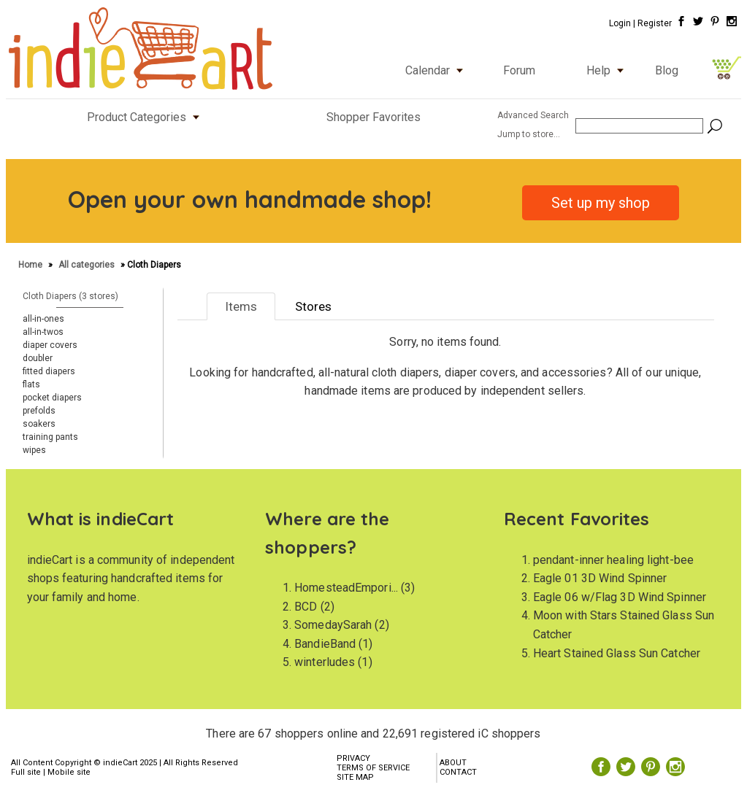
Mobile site (69, 772)
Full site (26, 772)
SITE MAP (355, 777)
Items (241, 306)
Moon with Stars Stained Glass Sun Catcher (623, 624)
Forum (519, 70)
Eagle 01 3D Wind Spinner (600, 578)
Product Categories (146, 117)
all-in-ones (43, 319)
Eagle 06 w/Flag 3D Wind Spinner (619, 597)
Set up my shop (600, 203)
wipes (34, 450)
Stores (313, 306)
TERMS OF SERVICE (373, 768)
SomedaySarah (333, 625)
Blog (666, 70)
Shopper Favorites (373, 117)
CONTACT (458, 772)
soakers (39, 424)
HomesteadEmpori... (346, 588)
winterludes (324, 662)
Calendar (437, 70)
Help (608, 70)
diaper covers (50, 345)
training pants (50, 437)
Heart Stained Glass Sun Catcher (616, 653)
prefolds (39, 411)
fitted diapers (49, 371)
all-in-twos (43, 332)
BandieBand (325, 644)
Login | (622, 23)
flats (31, 384)
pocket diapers (52, 397)
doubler (38, 358)
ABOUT (453, 762)
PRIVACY (353, 758)
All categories (86, 265)
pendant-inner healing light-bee (613, 560)
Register (654, 23)
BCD (305, 607)
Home (31, 265)
